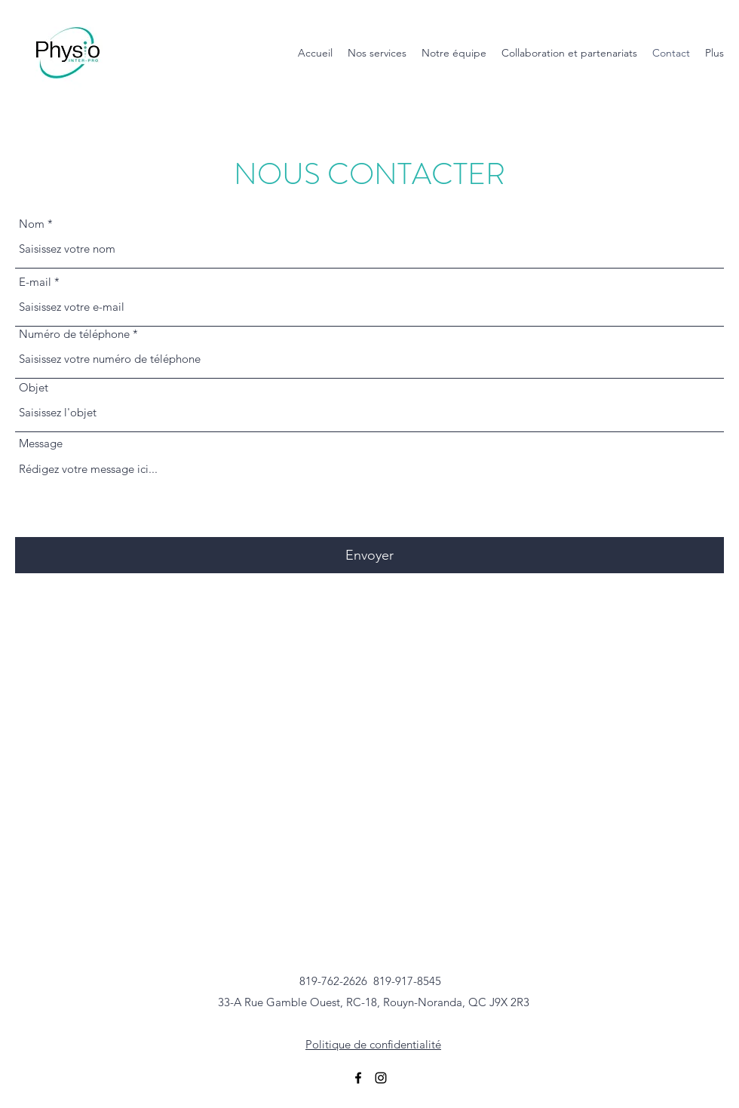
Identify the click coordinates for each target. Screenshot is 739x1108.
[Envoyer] (369, 555)
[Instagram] (380, 1077)
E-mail (35, 281)
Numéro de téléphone (74, 333)
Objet (33, 387)
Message (41, 443)
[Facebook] (358, 1077)
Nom (31, 223)
